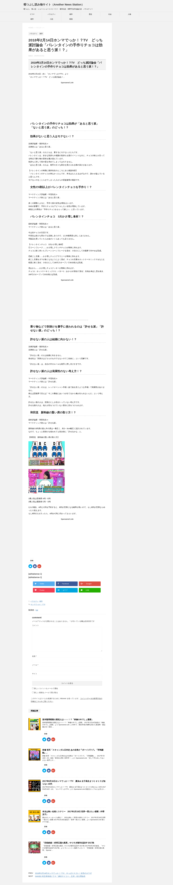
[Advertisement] (67, 101)
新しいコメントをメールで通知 (46, 688)
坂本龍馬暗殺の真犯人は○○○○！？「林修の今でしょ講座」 (67, 719)
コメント (35, 625)
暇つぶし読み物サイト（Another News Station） (54, 4)
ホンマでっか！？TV (38, 604)
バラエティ (52, 14)
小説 (51, 19)
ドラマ (32, 14)
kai (37, 610)
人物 (129, 14)
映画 (71, 19)
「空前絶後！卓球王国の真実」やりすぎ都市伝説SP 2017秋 (68, 843)
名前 (34, 656)
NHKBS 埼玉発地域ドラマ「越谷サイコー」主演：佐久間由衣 (60, 876)
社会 (110, 14)
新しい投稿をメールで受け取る (46, 693)
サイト (34, 674)
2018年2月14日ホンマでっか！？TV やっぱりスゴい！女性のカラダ (63, 873)
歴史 (90, 14)
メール (35, 665)
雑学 (71, 14)
